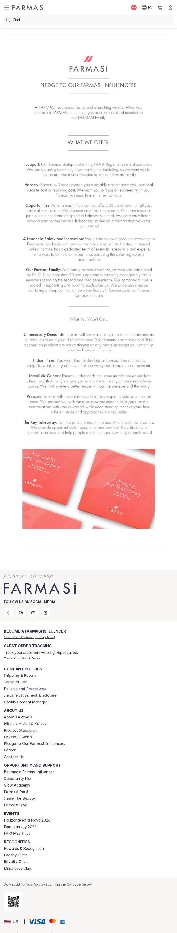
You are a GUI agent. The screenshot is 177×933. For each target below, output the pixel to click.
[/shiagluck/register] (29, 637)
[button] (13, 921)
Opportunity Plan (18, 778)
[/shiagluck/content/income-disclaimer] (30, 695)
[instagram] (21, 612)
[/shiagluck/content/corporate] (18, 737)
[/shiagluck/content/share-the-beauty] (19, 798)
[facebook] (8, 612)
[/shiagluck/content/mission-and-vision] (25, 723)
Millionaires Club (17, 868)
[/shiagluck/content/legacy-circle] (16, 855)
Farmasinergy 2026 (20, 826)
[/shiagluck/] (28, 7)
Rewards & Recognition (24, 848)
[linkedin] (45, 612)
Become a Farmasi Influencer (29, 772)
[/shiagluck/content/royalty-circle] (16, 861)
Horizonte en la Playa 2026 (27, 820)
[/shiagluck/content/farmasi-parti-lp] (16, 791)
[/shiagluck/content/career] (10, 750)
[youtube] (33, 612)
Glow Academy (17, 785)
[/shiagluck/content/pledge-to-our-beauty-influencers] (34, 743)
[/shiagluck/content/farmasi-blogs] (15, 805)
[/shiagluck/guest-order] (22, 658)
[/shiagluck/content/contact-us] (14, 756)
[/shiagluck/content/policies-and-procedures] (25, 688)
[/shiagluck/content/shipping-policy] (20, 675)
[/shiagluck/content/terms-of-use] (15, 682)
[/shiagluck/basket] (160, 7)
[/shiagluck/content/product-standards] (20, 730)
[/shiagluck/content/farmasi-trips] (17, 833)
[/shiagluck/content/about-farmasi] (18, 717)
